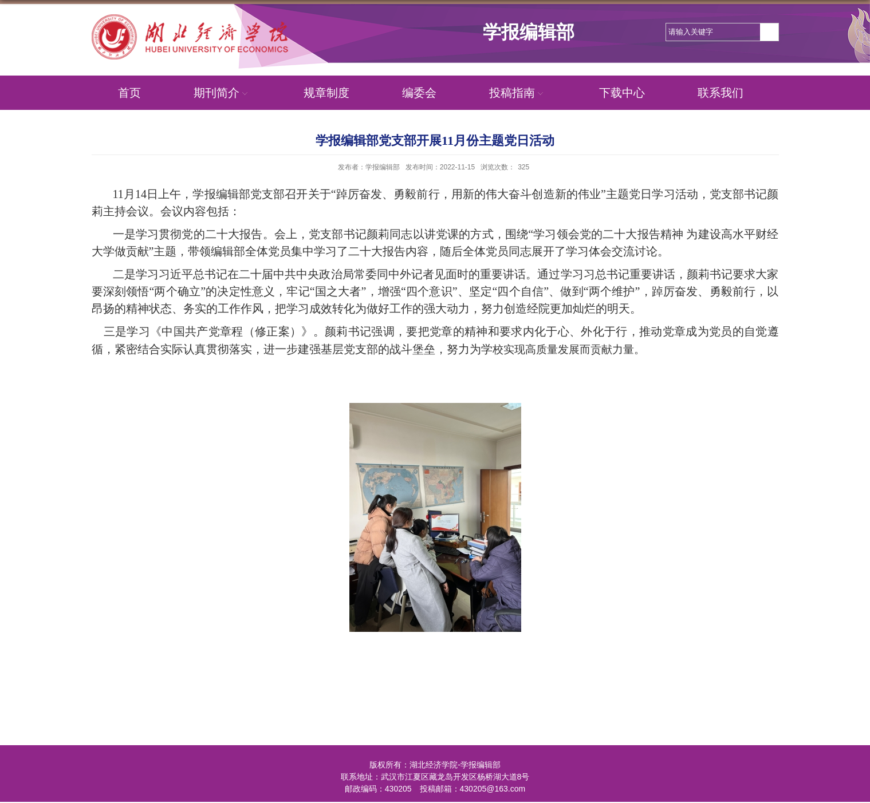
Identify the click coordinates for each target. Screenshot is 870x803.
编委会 (419, 92)
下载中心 (622, 92)
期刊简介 (222, 93)
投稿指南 (517, 93)
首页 (129, 92)
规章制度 (326, 92)
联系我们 (720, 92)
